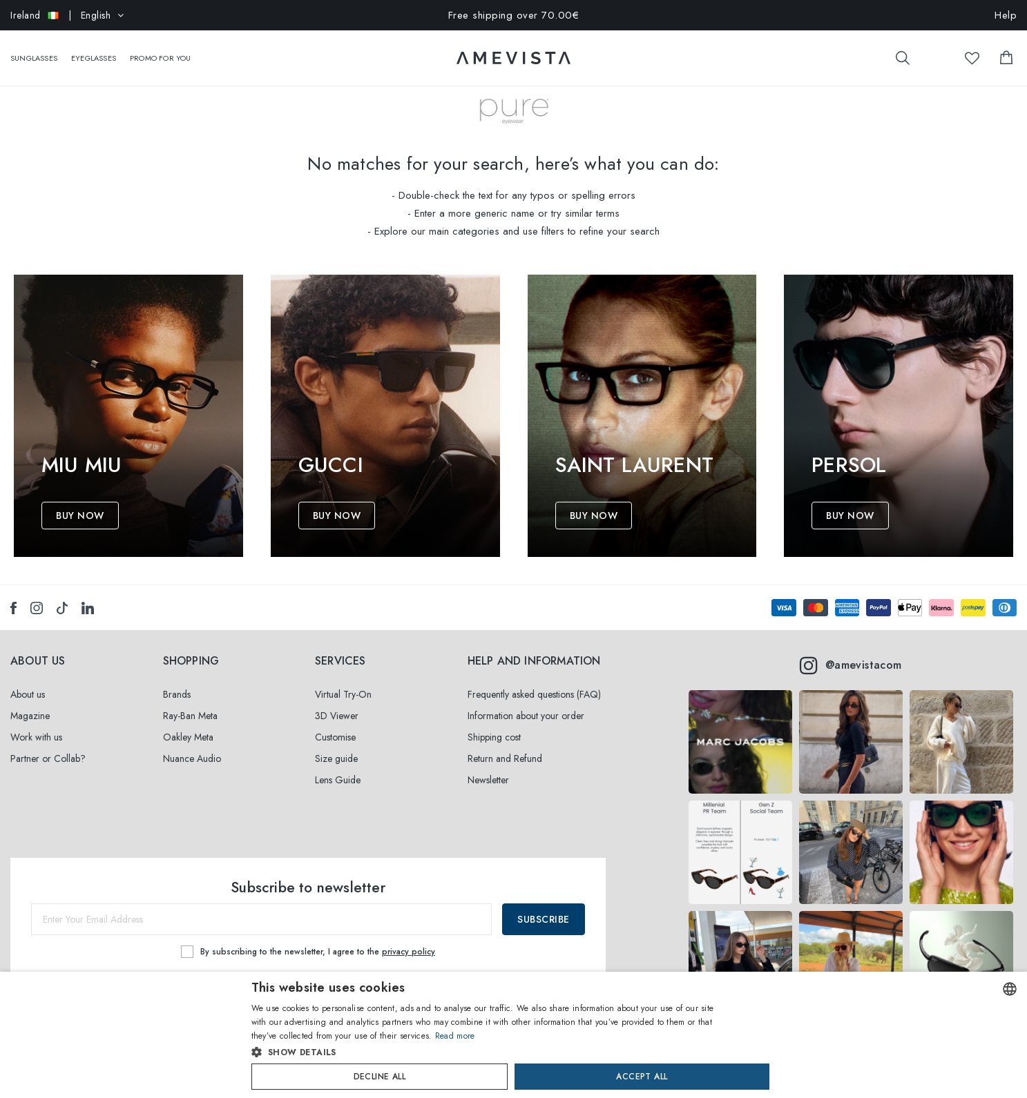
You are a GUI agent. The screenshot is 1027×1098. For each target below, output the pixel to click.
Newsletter (488, 780)
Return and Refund (505, 758)
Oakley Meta (188, 737)
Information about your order (526, 716)
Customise (335, 737)
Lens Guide (338, 780)
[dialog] (513, 1035)
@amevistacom (850, 665)
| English (67, 15)
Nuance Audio (192, 758)
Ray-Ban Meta (190, 716)
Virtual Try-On (343, 694)
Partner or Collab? (48, 758)
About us (27, 694)
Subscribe (543, 919)
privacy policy (408, 951)
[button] (484, 1052)
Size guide (336, 758)
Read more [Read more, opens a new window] (455, 1036)
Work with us (36, 737)
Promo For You (160, 51)
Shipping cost (494, 737)
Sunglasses (33, 51)
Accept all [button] (641, 1076)
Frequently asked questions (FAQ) (534, 694)
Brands (177, 694)
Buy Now (80, 515)
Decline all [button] (379, 1076)
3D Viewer (336, 716)
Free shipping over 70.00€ (513, 15)
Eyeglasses (93, 51)
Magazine (30, 716)
